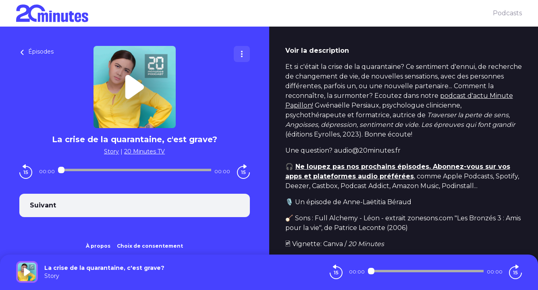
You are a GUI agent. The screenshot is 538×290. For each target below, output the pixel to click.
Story (111, 151)
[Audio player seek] (134, 170)
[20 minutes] (254, 13)
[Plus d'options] (242, 54)
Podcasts (507, 13)
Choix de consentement (150, 246)
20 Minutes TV (144, 151)
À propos (98, 246)
